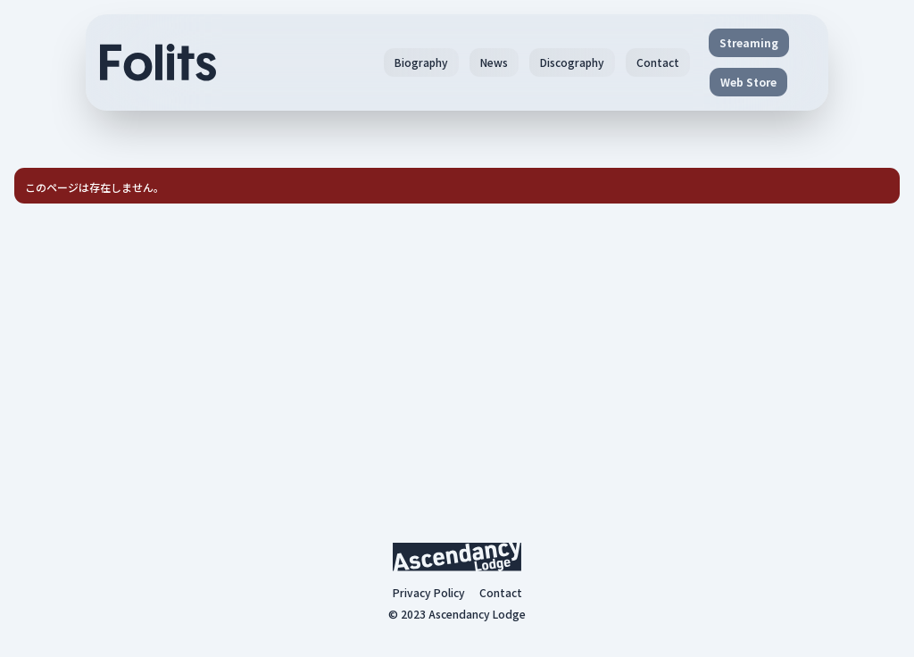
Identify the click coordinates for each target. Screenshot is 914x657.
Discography (572, 62)
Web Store (748, 81)
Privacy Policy (429, 593)
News (494, 62)
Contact (657, 62)
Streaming (748, 42)
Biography (421, 62)
